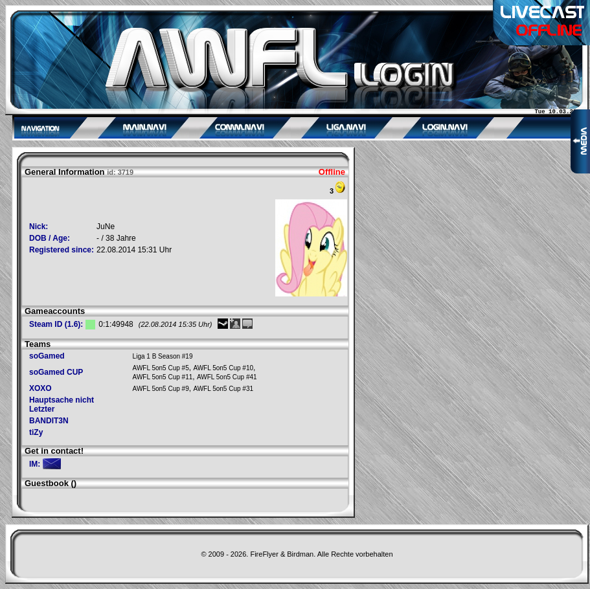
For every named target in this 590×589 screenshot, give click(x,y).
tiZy (36, 432)
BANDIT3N (49, 420)
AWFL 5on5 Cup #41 (227, 377)
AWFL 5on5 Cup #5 (161, 368)
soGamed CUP (56, 372)
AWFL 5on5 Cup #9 (161, 388)
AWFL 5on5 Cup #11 (163, 377)
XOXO (40, 388)
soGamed (47, 356)
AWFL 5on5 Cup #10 (223, 368)
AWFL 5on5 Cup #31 (223, 388)
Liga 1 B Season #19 (163, 356)
